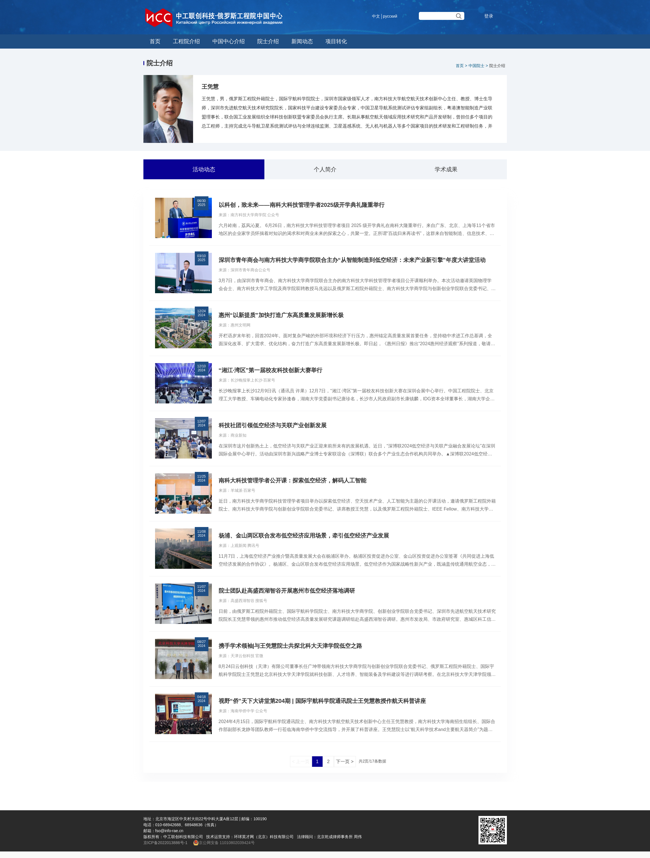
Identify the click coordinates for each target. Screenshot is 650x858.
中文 (376, 16)
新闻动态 (301, 41)
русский (390, 16)
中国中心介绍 (228, 41)
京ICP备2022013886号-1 (166, 842)
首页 (154, 41)
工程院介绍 (185, 41)
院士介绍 (267, 41)
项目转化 (334, 41)
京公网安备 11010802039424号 (224, 842)
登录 (488, 16)
